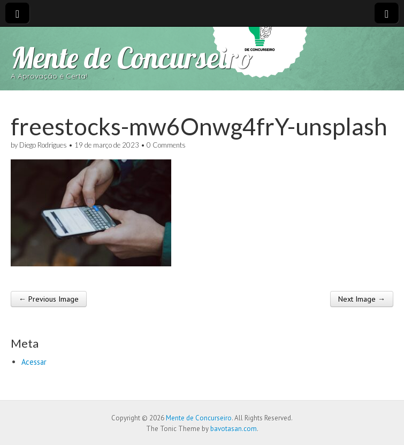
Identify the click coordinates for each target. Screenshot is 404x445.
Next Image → (361, 299)
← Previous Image (49, 299)
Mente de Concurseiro (132, 57)
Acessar (34, 362)
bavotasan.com (233, 428)
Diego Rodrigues (43, 145)
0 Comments (166, 145)
